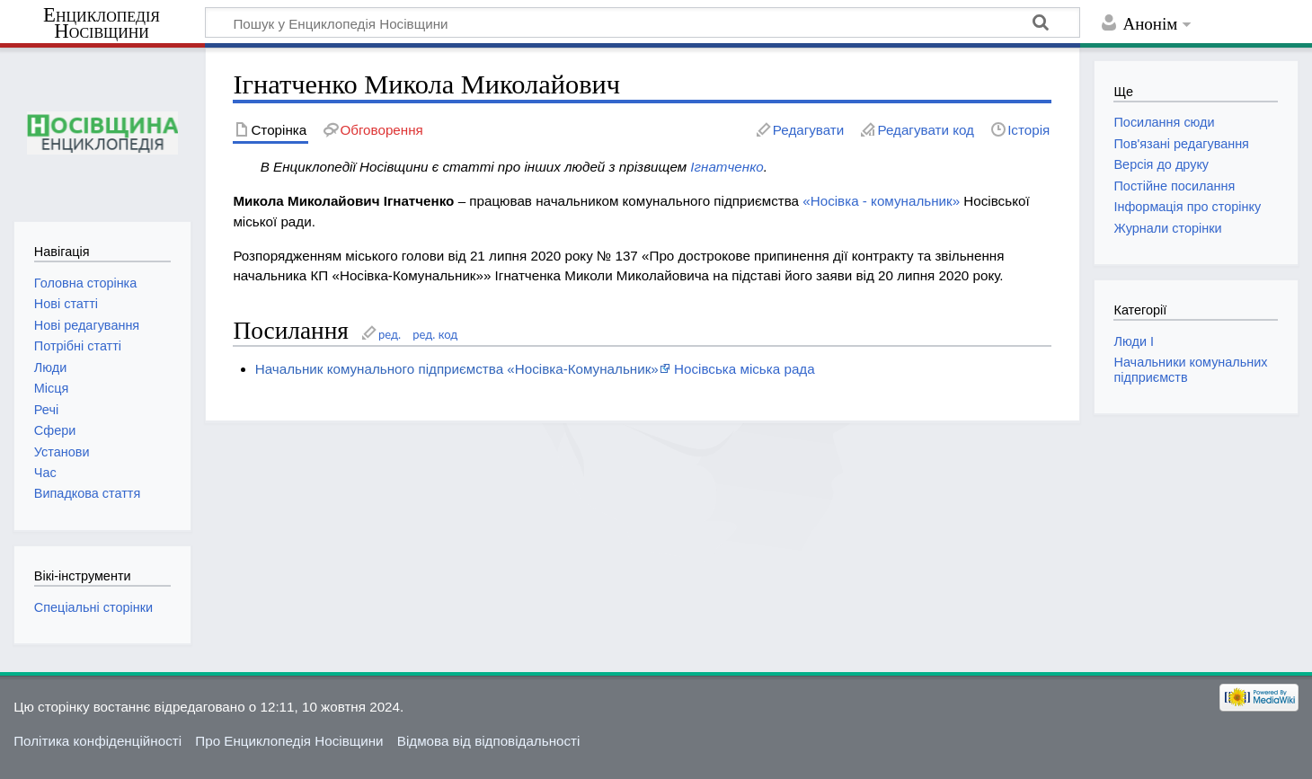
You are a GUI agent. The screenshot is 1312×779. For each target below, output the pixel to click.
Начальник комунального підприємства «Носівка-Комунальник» (457, 368)
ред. (389, 334)
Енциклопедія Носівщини (101, 23)
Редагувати (808, 129)
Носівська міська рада (744, 368)
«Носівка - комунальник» (881, 200)
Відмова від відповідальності (489, 740)
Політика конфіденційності (97, 740)
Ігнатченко (726, 166)
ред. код (434, 334)
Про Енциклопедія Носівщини (289, 740)
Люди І (1133, 341)
